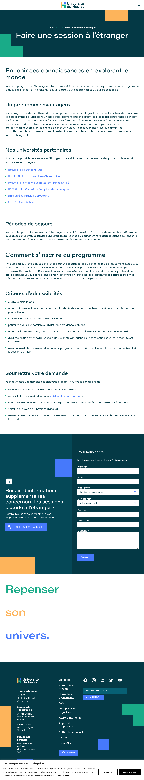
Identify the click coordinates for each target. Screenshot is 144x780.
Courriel (82, 510)
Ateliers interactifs (70, 717)
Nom (80, 477)
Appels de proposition (66, 724)
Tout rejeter (108, 772)
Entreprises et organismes (67, 710)
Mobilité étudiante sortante (65, 396)
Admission (68, 752)
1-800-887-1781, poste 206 (28, 527)
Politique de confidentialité (56, 775)
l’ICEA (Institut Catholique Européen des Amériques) (39, 189)
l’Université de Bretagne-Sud (25, 169)
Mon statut (84, 498)
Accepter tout (130, 772)
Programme (83, 487)
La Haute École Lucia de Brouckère (28, 195)
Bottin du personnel (71, 732)
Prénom (82, 466)
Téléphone (83, 520)
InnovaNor (65, 743)
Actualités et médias (67, 687)
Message (83, 531)
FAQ (61, 703)
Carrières (64, 679)
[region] (72, 770)
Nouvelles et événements (66, 696)
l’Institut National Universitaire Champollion (34, 176)
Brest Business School (21, 202)
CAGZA (63, 737)
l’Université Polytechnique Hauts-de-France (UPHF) (38, 182)
